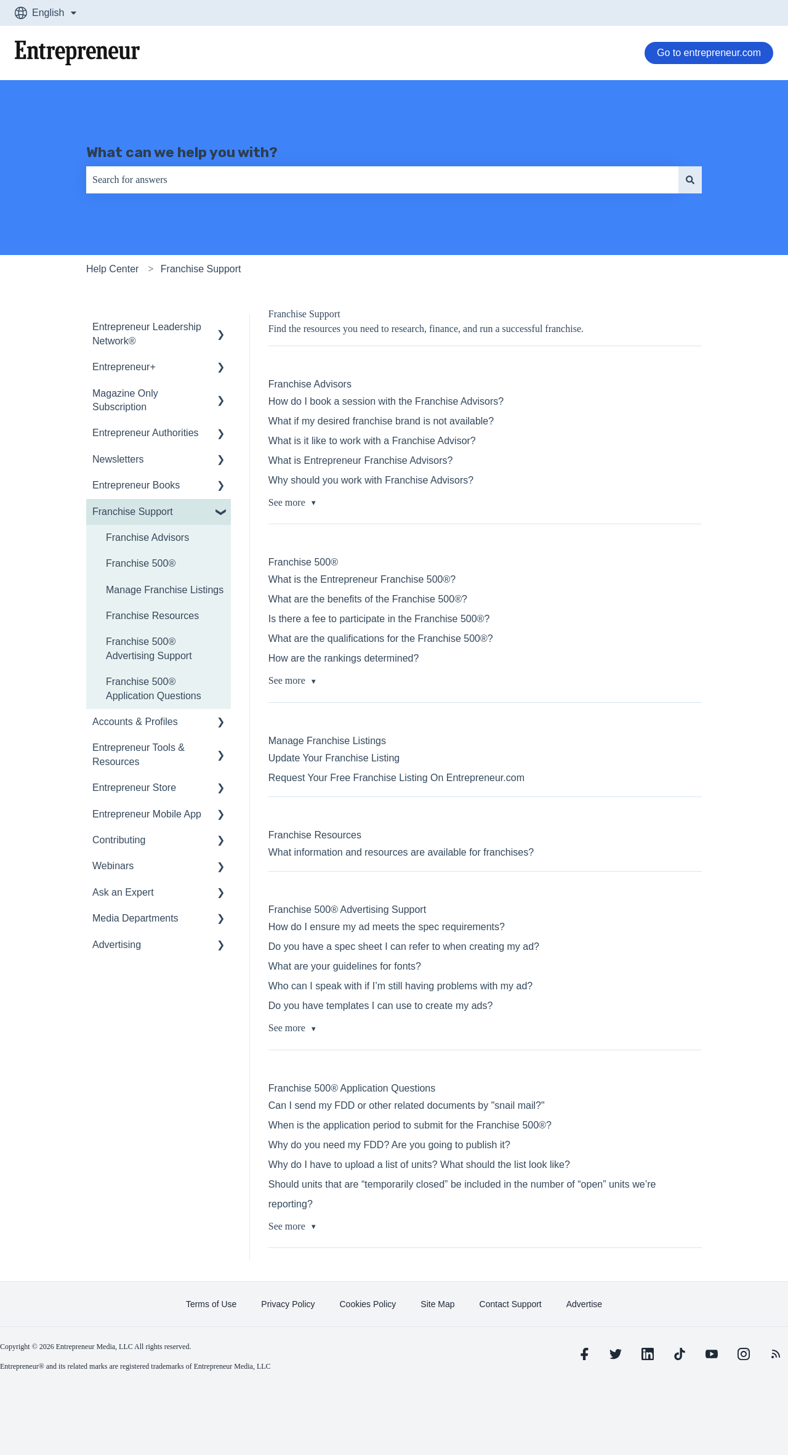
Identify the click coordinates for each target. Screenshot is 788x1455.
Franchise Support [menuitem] (132, 511)
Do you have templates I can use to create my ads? (380, 1005)
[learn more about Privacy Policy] (287, 1304)
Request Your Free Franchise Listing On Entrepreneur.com (396, 777)
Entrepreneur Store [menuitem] (134, 787)
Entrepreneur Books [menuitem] (136, 485)
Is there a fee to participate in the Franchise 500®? (379, 619)
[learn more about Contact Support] (511, 1304)
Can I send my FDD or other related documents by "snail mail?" (406, 1105)
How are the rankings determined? (343, 658)
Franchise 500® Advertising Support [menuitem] (149, 648)
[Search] (690, 179)
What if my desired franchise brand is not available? (381, 421)
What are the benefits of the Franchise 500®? (367, 599)
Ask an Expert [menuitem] (123, 892)
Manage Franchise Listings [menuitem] (164, 590)
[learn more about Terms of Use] (211, 1304)
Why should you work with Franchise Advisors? (370, 480)
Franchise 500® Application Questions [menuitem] (153, 688)
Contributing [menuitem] (118, 840)
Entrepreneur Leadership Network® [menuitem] (146, 334)
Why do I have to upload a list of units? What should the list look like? (419, 1164)
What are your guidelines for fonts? (344, 966)
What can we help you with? (182, 152)
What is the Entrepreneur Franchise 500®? (362, 579)
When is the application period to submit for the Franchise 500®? (410, 1125)
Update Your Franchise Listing (334, 758)
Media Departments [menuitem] (135, 918)
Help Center (112, 269)
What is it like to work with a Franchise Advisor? (372, 441)
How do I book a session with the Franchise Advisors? (386, 401)
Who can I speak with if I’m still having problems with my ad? (400, 986)
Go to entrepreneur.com (709, 52)
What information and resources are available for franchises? (401, 852)
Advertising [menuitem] (116, 944)
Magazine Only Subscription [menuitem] (125, 400)
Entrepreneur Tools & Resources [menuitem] (138, 754)
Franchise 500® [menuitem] (140, 563)
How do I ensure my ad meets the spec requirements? (386, 927)
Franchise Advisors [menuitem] (147, 537)
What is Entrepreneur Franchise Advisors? (360, 460)
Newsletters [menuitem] (118, 459)
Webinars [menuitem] (113, 866)
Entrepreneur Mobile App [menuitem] (146, 814)
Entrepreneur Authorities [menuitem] (145, 433)
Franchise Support (201, 269)
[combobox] (382, 179)
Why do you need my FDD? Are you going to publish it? (389, 1145)
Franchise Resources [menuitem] (152, 615)
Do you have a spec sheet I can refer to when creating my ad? (403, 946)
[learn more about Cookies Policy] (368, 1304)
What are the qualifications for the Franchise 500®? (380, 638)
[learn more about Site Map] (437, 1304)
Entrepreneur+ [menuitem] (124, 367)
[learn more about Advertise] (584, 1304)
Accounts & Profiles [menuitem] (135, 721)
